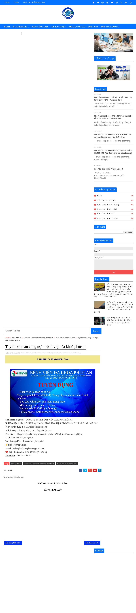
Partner (16, 2)
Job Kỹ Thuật (58, 27)
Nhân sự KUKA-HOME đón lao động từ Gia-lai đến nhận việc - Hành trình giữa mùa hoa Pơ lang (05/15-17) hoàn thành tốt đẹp (74, 535)
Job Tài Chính (12, 34)
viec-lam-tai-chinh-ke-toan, (71, 62)
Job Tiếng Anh (40, 27)
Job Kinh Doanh (110, 27)
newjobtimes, (26, 62)
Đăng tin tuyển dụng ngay (34, 2)
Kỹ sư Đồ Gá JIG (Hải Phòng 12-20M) (108, 170)
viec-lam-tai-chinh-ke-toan (65, 42)
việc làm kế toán (23, 168)
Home (7, 2)
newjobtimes (16, 42)
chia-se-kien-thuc (106, 201)
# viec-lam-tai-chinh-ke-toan (66, 177)
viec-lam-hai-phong (107, 219)
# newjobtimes (16, 177)
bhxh (99, 196)
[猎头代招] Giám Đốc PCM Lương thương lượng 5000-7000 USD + (80, 522)
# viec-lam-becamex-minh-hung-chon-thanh (39, 177)
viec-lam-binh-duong (108, 205)
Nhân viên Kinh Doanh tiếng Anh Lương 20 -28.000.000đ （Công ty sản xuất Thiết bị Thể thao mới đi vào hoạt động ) (113, 308)
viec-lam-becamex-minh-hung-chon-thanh (38, 42)
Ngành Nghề (20, 27)
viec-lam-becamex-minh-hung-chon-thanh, (46, 62)
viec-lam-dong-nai (107, 210)
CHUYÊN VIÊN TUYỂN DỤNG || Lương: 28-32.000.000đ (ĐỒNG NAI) (81, 511)
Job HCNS (93, 27)
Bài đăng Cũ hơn (83, 257)
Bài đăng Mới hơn (13, 257)
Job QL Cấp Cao (76, 27)
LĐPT (25, 34)
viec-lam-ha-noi (105, 214)
